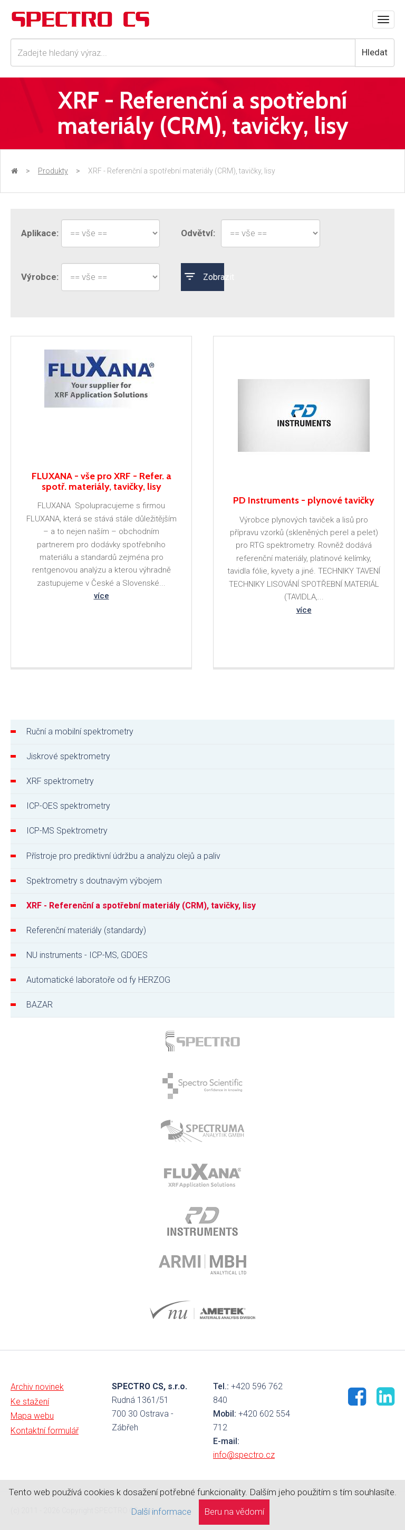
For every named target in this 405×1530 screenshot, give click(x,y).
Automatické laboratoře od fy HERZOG (98, 980)
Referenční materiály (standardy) (86, 930)
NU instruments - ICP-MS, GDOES (87, 955)
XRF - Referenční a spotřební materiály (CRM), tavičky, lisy (141, 905)
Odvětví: (195, 233)
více (101, 596)
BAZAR (39, 1005)
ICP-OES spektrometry (68, 806)
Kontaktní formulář (45, 1431)
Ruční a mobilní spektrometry (79, 732)
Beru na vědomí (234, 1511)
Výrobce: (36, 277)
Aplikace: (36, 233)
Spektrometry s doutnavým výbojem (94, 881)
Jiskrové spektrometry (68, 756)
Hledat (375, 52)
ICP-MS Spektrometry (67, 831)
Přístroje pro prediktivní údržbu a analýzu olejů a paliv (123, 856)
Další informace (161, 1511)
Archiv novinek (37, 1387)
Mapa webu (32, 1416)
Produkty (53, 171)
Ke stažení (30, 1402)
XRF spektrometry (60, 781)
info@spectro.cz (244, 1455)
